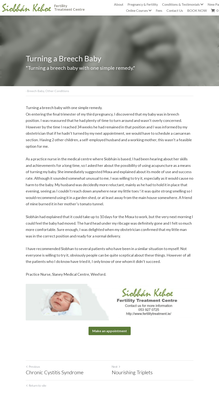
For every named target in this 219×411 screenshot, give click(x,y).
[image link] (26, 7)
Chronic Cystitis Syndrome (54, 372)
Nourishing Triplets (132, 372)
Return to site (36, 385)
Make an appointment (109, 331)
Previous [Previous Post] (33, 366)
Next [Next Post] (116, 366)
